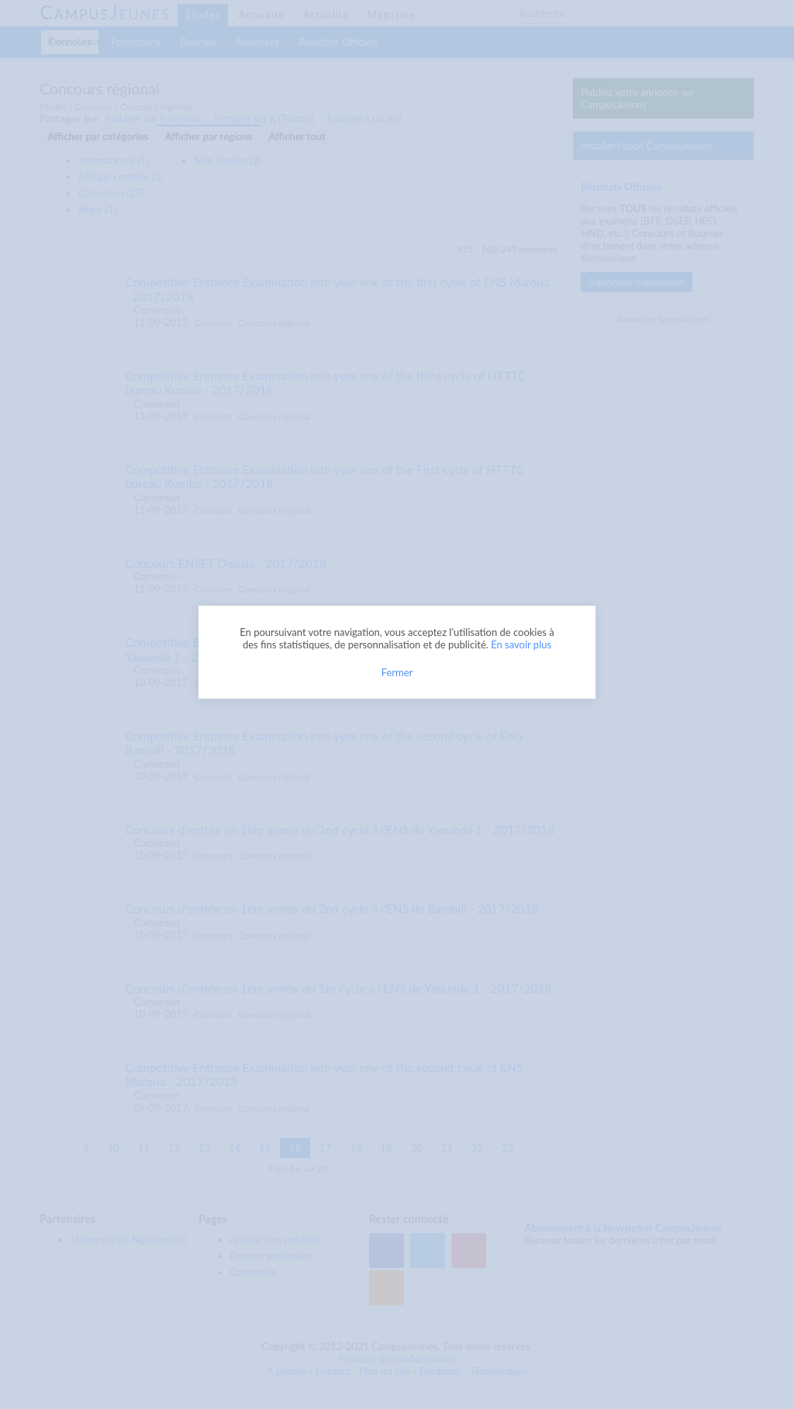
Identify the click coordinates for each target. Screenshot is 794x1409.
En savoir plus (521, 644)
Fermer (397, 672)
